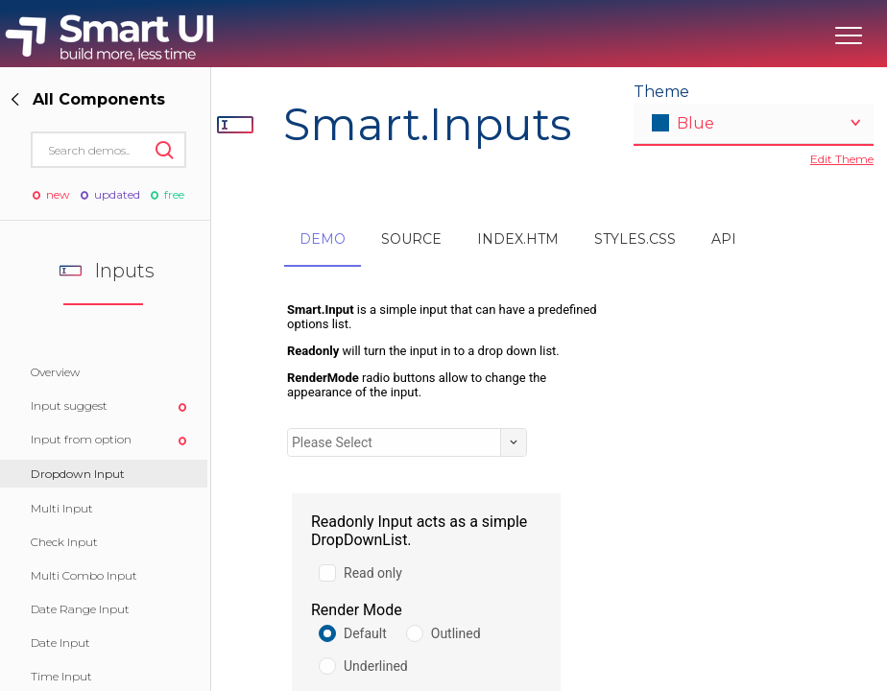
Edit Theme (842, 159)
